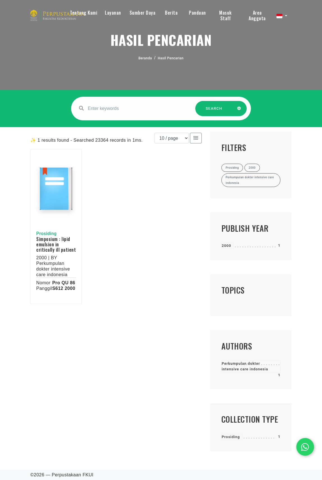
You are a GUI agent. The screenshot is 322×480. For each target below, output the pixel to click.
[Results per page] (172, 138)
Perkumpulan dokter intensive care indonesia (245, 366)
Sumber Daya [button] (143, 12)
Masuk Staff (225, 15)
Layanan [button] (113, 12)
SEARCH (214, 111)
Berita (171, 12)
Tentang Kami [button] (83, 12)
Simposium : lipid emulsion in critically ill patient (56, 244)
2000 (226, 246)
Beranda (145, 58)
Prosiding (231, 437)
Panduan (197, 12)
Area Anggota (257, 15)
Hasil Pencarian (171, 58)
